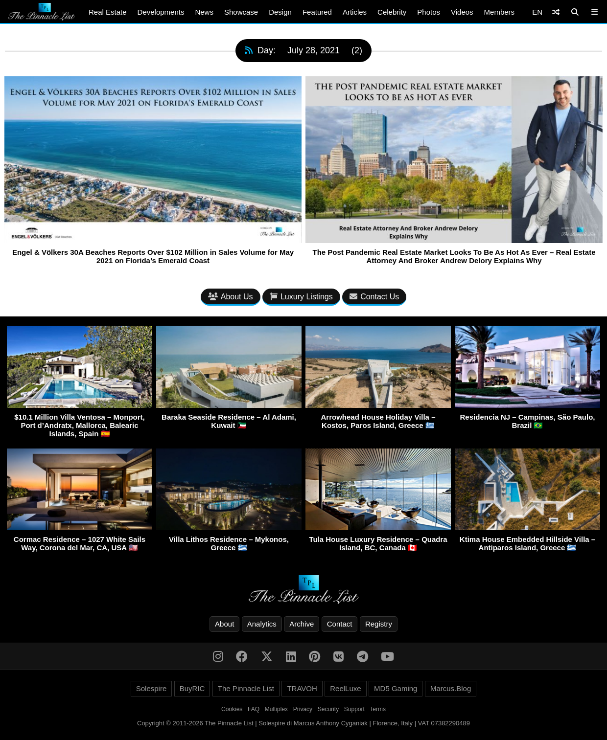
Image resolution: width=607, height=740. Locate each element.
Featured (317, 12)
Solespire (151, 688)
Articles (355, 12)
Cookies (231, 709)
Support (354, 709)
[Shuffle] (555, 12)
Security (328, 709)
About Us (230, 296)
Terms (378, 709)
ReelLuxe (345, 688)
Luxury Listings (301, 296)
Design (280, 12)
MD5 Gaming (395, 688)
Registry (378, 624)
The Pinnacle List (246, 688)
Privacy (302, 709)
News (204, 12)
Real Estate (108, 12)
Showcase (241, 12)
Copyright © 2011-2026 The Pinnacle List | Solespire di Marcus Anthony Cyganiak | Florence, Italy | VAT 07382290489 (303, 723)
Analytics (262, 624)
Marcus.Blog (450, 688)
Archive (301, 624)
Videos (462, 12)
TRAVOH (302, 688)
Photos (428, 12)
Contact (339, 624)
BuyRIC (192, 688)
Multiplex (276, 709)
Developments (161, 12)
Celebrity (391, 12)
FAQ (253, 709)
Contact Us (374, 296)
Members (499, 12)
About (224, 624)
